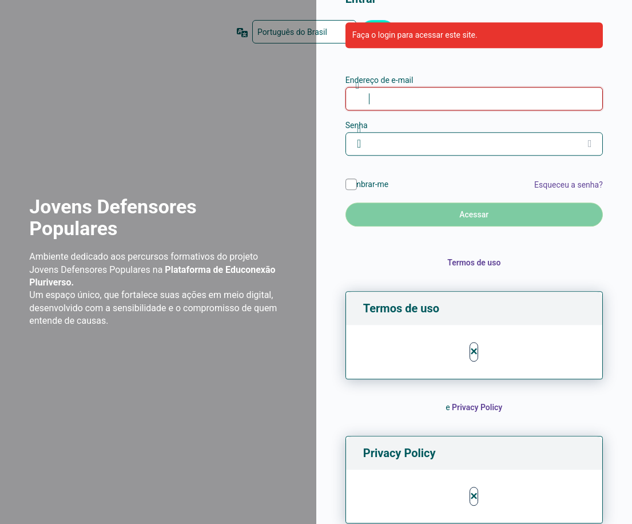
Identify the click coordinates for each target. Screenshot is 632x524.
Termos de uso (473, 262)
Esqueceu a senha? (568, 184)
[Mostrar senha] (591, 143)
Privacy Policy (477, 407)
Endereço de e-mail (379, 80)
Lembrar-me (367, 184)
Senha (356, 125)
